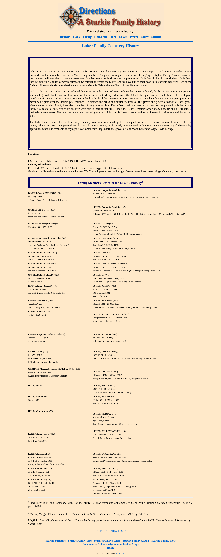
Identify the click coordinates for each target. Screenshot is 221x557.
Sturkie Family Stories (107, 540)
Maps (135, 544)
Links (126, 544)
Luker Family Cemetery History (110, 45)
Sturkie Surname (55, 540)
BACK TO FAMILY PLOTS (110, 530)
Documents (88, 544)
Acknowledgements (109, 544)
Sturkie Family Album (136, 540)
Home (110, 547)
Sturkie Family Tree (80, 540)
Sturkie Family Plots (163, 540)
